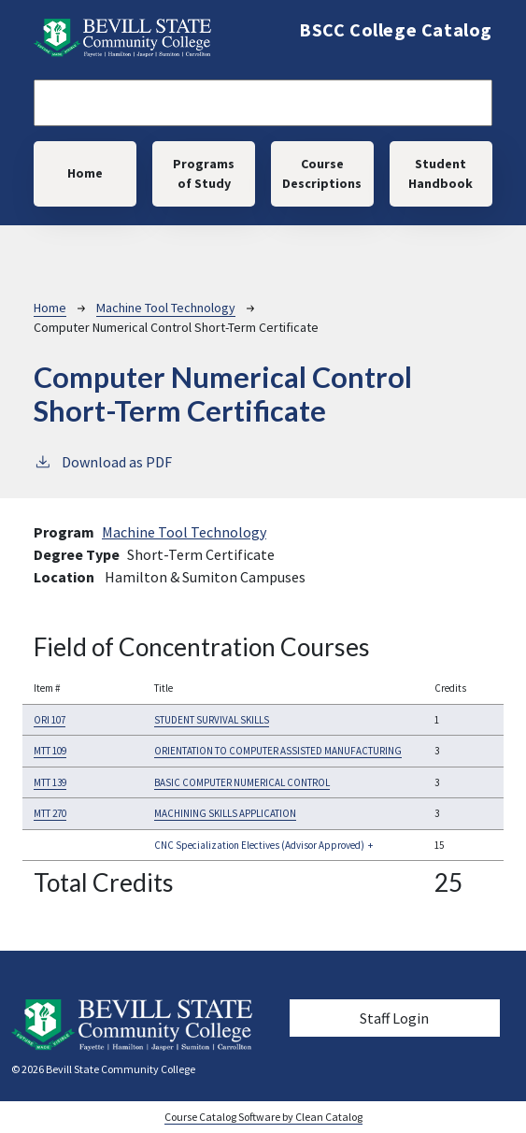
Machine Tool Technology (165, 307)
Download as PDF (103, 461)
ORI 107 (49, 719)
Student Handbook (440, 173)
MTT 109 (50, 750)
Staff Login (394, 1018)
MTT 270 (50, 813)
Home (85, 173)
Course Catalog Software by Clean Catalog (263, 1117)
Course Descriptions (322, 173)
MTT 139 (50, 782)
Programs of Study (204, 173)
